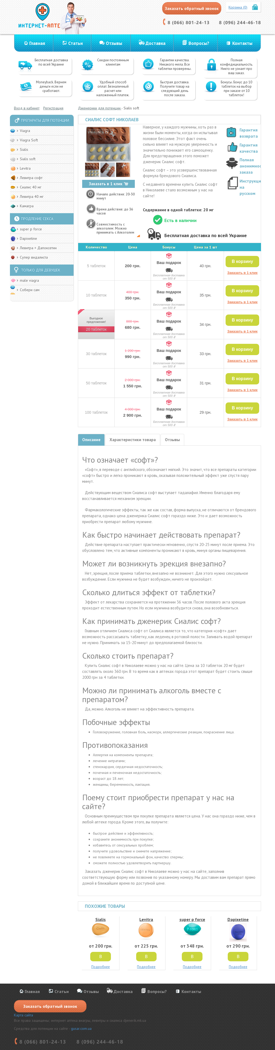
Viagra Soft (29, 140)
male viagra (29, 280)
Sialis (24, 149)
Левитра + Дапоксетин (38, 247)
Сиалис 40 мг (30, 187)
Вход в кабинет (26, 108)
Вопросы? (199, 43)
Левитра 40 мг (32, 196)
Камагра (27, 205)
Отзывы (114, 43)
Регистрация (53, 108)
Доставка (155, 43)
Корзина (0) (238, 7)
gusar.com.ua (81, 1028)
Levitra (25, 168)
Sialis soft (27, 158)
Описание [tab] (91, 439)
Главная (37, 43)
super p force (31, 229)
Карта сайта (23, 1015)
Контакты (242, 43)
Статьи (75, 43)
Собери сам (29, 289)
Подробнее (100, 967)
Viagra (25, 130)
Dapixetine (28, 238)
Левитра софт (31, 177)
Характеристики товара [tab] (133, 439)
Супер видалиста (34, 257)
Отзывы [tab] (172, 439)
